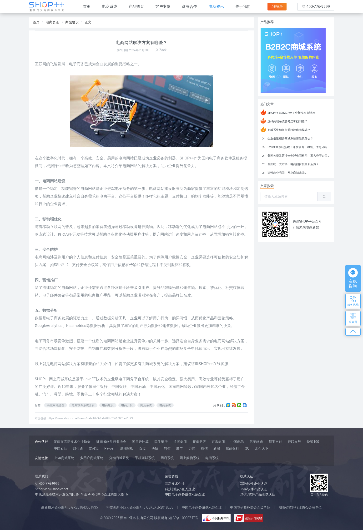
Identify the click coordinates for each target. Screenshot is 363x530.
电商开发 (127, 405)
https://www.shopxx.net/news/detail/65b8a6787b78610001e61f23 (90, 418)
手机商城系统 (145, 458)
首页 (87, 6)
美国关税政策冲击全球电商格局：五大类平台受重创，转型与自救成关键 (296, 155)
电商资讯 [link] (52, 22)
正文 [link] (88, 22)
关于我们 (243, 6)
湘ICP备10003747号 (183, 518)
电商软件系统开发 (83, 405)
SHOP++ (187, 158)
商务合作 (189, 6)
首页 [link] (36, 22)
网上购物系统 (190, 458)
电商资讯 (216, 6)
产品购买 (136, 6)
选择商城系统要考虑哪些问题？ (284, 121)
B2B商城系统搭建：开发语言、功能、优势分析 (294, 146)
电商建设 (108, 405)
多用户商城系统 (91, 458)
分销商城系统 (119, 458)
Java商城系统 (64, 458)
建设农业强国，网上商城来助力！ (285, 172)
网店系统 (146, 405)
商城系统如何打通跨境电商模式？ (285, 129)
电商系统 (109, 6)
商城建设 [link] (72, 22)
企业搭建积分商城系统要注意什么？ (287, 138)
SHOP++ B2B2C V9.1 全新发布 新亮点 (288, 112)
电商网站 (210, 226)
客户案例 (163, 6)
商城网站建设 (55, 405)
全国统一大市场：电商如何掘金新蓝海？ (290, 163)
